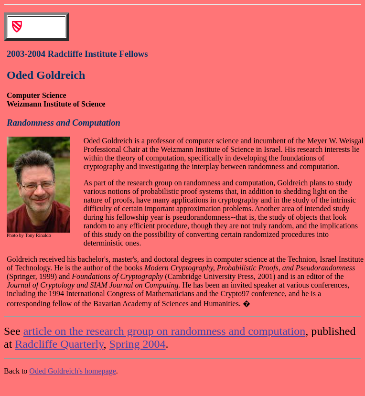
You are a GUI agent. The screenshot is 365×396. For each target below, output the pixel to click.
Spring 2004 (137, 344)
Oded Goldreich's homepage (72, 371)
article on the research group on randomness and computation (164, 331)
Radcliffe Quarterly (59, 344)
